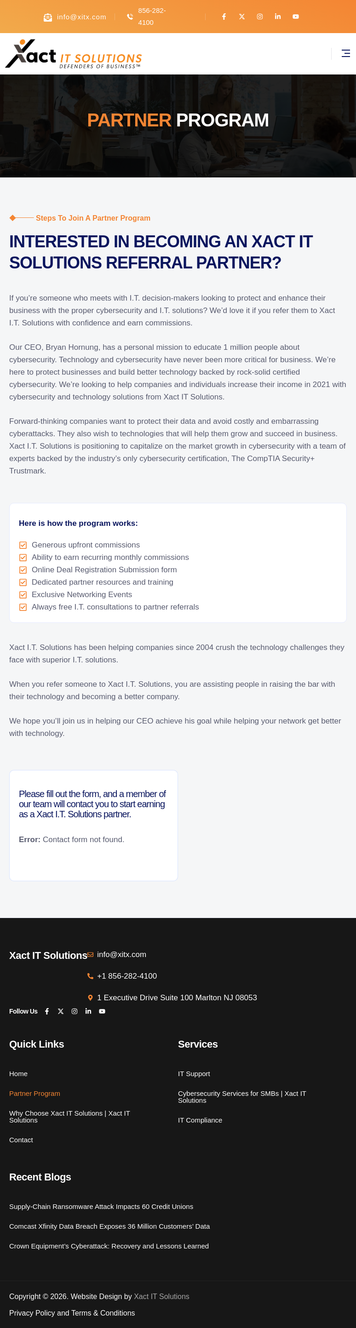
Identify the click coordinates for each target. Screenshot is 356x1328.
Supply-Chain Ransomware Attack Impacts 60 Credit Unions (101, 1206)
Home (18, 1073)
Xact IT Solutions (161, 1296)
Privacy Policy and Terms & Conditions (72, 1313)
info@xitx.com (81, 17)
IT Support (194, 1073)
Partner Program (34, 1093)
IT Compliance (200, 1119)
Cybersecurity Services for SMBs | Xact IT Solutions (242, 1096)
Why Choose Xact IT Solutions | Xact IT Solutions (69, 1116)
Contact (21, 1139)
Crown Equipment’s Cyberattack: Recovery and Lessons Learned (109, 1245)
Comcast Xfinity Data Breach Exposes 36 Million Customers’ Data (109, 1226)
